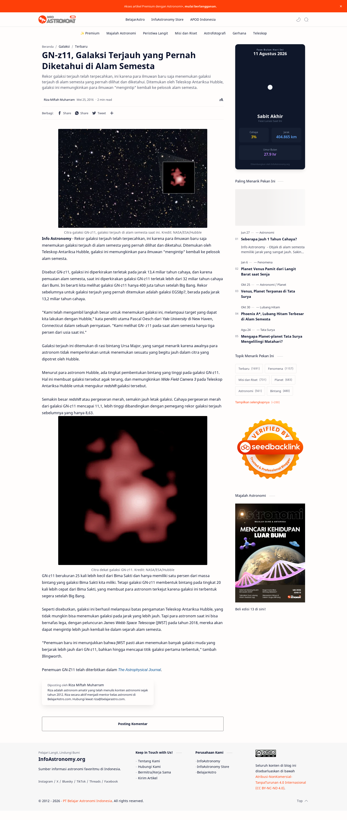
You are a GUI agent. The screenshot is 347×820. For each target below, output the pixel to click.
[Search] (306, 19)
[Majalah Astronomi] (121, 33)
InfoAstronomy (208, 770)
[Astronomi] (266, 235)
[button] (298, 19)
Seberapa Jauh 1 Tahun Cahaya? (269, 241)
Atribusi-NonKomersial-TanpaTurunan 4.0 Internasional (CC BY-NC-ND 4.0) (280, 792)
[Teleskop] (260, 33)
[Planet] (281, 287)
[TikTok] (81, 790)
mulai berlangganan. (201, 6)
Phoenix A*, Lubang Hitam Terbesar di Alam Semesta (272, 319)
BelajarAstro (206, 781)
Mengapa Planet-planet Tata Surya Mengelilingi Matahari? (271, 341)
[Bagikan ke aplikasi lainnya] (112, 115)
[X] (57, 790)
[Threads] (95, 790)
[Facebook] (111, 790)
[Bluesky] (67, 790)
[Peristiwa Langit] (155, 33)
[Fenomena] (265, 264)
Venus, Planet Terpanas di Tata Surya (268, 296)
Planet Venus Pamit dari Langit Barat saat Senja (268, 274)
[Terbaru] (249, 371)
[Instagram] (45, 790)
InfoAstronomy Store (213, 776)
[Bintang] (280, 393)
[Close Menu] (339, 6)
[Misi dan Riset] (186, 33)
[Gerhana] (239, 33)
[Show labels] (258, 404)
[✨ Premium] (89, 33)
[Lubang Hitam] (270, 309)
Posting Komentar (132, 726)
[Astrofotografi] (215, 33)
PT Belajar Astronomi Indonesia (87, 810)
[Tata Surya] (267, 332)
